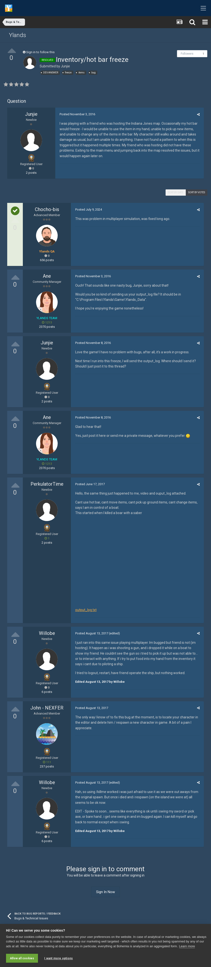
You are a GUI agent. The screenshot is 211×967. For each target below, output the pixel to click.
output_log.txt (85, 610)
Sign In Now (105, 892)
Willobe (47, 634)
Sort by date (175, 192)
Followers (187, 53)
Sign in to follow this (40, 52)
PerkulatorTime (47, 484)
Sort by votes (196, 192)
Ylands (17, 35)
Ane (47, 276)
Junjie (65, 66)
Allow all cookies (22, 958)
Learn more (187, 946)
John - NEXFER (46, 708)
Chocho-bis (47, 209)
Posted (76, 114)
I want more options (58, 958)
